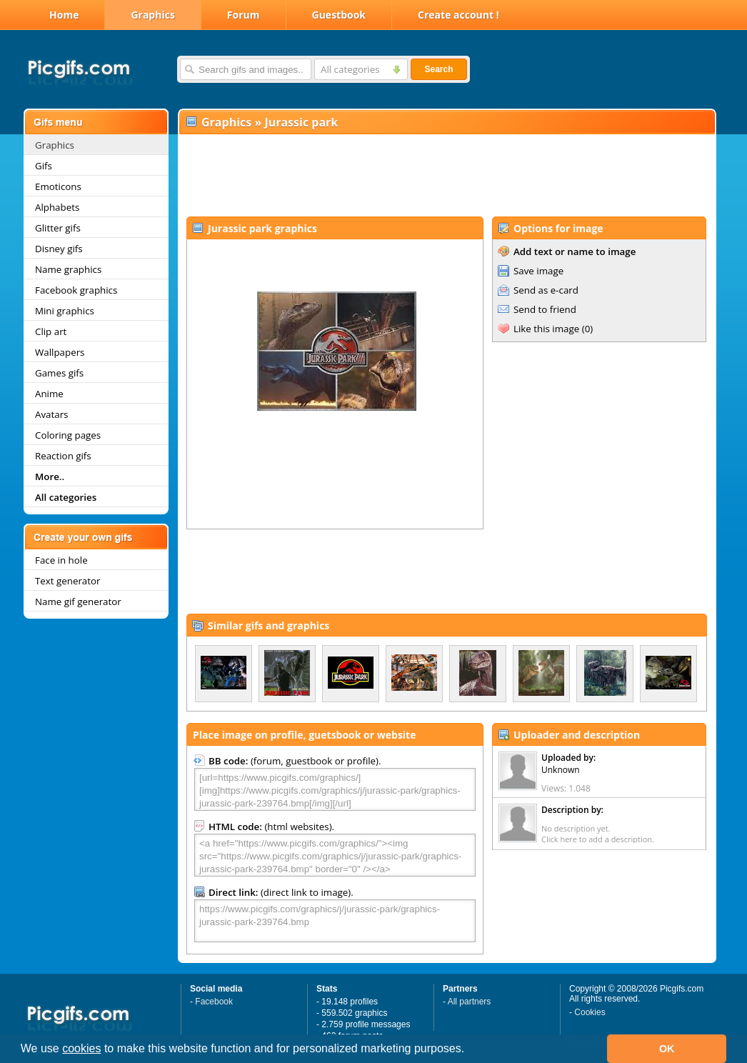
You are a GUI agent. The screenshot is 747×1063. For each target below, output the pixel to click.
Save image (538, 270)
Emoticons (58, 186)
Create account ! (458, 14)
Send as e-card (545, 290)
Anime (49, 393)
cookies (81, 1048)
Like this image (546, 328)
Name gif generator (78, 601)
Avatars (51, 414)
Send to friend (544, 309)
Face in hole (61, 560)
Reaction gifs (63, 455)
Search (438, 69)
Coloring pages (68, 435)
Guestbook (339, 14)
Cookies (589, 1012)
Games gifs (59, 372)
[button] (470, 1050)
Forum (243, 14)
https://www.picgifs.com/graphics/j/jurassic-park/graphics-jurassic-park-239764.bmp (335, 920)
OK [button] (667, 1048)
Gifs (43, 165)
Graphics (152, 14)
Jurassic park (301, 122)
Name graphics (68, 269)
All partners (469, 1002)
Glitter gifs (58, 227)
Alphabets (57, 207)
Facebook (214, 1002)
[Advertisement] (446, 176)
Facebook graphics (76, 290)
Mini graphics (64, 310)
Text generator (67, 580)
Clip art (50, 331)
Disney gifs (59, 248)
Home (64, 14)
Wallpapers (59, 352)
